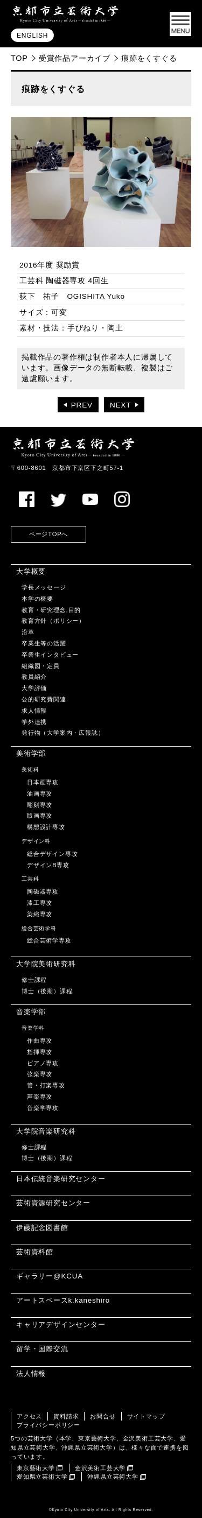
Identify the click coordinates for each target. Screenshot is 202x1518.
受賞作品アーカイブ (74, 58)
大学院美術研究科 (45, 964)
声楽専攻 (39, 1096)
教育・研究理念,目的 (51, 610)
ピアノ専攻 (43, 1063)
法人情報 (31, 1373)
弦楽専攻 (39, 1074)
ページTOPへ (48, 534)
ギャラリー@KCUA (49, 1276)
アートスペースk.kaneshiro (63, 1300)
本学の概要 (37, 598)
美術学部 (31, 753)
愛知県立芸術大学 (42, 1476)
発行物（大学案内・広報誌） (63, 732)
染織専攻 (39, 914)
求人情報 (34, 710)
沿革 (28, 632)
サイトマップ (146, 1416)
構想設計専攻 (46, 827)
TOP (19, 58)
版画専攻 (39, 815)
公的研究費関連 (44, 699)
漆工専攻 (39, 902)
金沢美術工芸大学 (100, 1468)
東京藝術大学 (36, 1468)
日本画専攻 (43, 782)
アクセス (29, 1416)
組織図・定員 (41, 666)
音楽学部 (31, 1012)
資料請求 (66, 1416)
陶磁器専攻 (43, 891)
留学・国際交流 (42, 1349)
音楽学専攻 (43, 1108)
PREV (82, 405)
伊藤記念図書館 (42, 1228)
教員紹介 (34, 676)
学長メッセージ (44, 587)
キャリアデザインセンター (61, 1324)
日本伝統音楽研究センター (61, 1179)
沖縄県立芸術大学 (112, 1476)
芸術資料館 (34, 1252)
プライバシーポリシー (48, 1425)
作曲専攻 (39, 1040)
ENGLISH (32, 35)
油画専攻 (39, 793)
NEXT (120, 405)
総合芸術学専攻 (49, 940)
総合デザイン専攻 (52, 854)
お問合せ (102, 1416)
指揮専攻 (39, 1052)
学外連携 (34, 722)
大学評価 (34, 688)
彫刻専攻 (39, 805)
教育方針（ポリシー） (53, 620)
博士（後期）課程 (47, 991)
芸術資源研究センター (53, 1203)
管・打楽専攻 (46, 1085)
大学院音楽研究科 (45, 1131)
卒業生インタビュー (50, 654)
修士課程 (34, 979)
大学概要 (31, 571)
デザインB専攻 (48, 865)
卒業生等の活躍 (44, 643)
